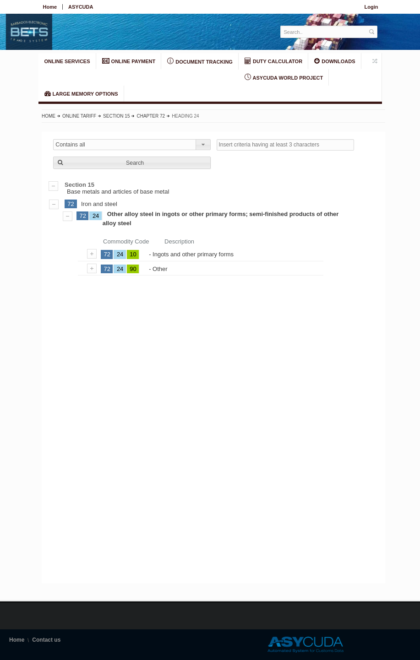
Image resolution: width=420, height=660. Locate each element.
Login (371, 7)
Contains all (70, 144)
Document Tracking (200, 61)
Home (50, 7)
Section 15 (116, 116)
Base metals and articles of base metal (213, 188)
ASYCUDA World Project (284, 77)
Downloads (334, 61)
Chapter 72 (150, 116)
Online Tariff (79, 116)
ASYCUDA (80, 7)
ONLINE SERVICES (67, 61)
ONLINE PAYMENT (129, 61)
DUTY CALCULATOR (273, 61)
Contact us (46, 640)
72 (70, 203)
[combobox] (131, 144)
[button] (131, 163)
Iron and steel (99, 203)
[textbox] (324, 32)
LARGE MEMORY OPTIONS (81, 93)
